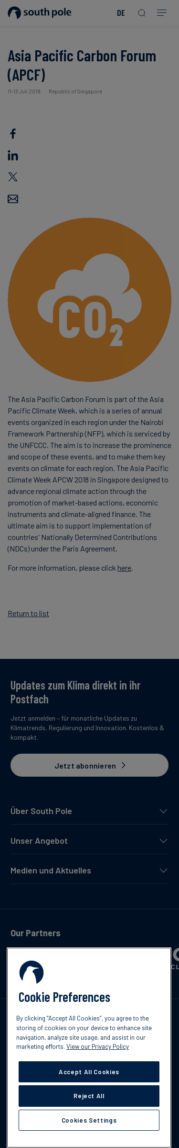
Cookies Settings (89, 1120)
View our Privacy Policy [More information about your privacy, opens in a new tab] (97, 1046)
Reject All (89, 1096)
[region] (89, 1047)
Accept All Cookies (89, 1072)
